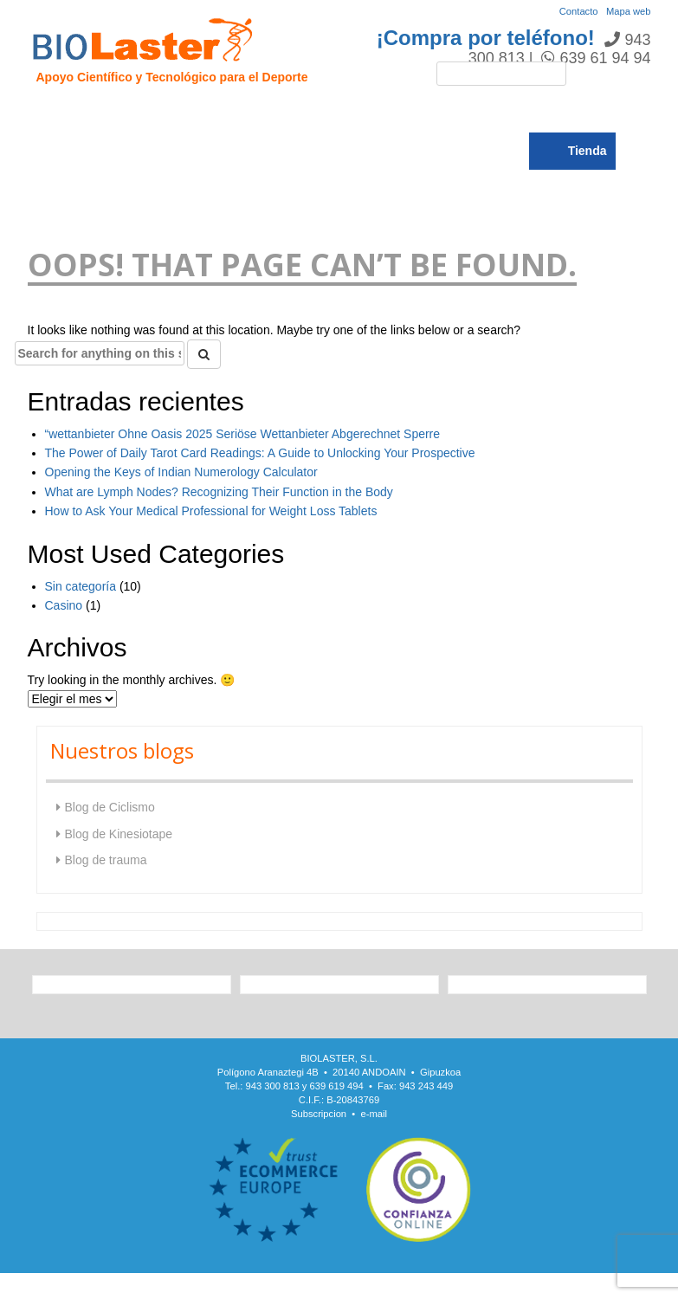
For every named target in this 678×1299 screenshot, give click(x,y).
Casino (64, 605)
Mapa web (628, 11)
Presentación (125, 113)
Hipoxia (205, 113)
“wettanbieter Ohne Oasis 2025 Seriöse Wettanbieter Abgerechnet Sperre (243, 434)
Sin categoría (81, 586)
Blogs (57, 151)
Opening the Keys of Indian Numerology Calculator (181, 472)
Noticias (493, 113)
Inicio (53, 113)
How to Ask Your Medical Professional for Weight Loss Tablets (211, 511)
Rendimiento (414, 113)
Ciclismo (332, 113)
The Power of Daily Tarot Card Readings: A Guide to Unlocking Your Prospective (260, 453)
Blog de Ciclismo (110, 807)
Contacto (578, 11)
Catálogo (562, 113)
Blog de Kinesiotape (119, 834)
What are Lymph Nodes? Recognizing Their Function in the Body (219, 492)
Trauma (267, 113)
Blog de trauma (106, 860)
